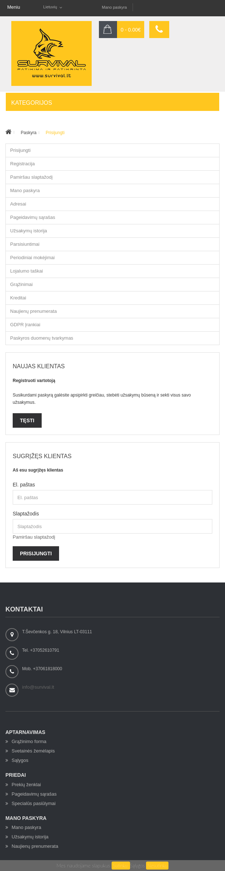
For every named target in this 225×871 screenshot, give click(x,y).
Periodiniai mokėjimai (32, 257)
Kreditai (18, 297)
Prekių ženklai (26, 784)
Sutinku (121, 865)
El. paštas (24, 485)
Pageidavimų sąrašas (32, 217)
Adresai (18, 204)
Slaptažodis (26, 514)
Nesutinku (157, 865)
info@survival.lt (38, 687)
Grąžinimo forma (29, 741)
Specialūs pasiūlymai (33, 803)
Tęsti (27, 420)
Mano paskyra (114, 7)
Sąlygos (137, 865)
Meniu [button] (13, 7)
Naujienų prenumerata (33, 311)
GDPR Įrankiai (25, 324)
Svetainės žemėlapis (33, 751)
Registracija (22, 163)
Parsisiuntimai (24, 244)
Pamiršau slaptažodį (31, 177)
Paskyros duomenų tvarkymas (41, 338)
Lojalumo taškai (26, 271)
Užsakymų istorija (28, 230)
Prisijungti (55, 132)
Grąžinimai (21, 284)
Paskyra (28, 132)
